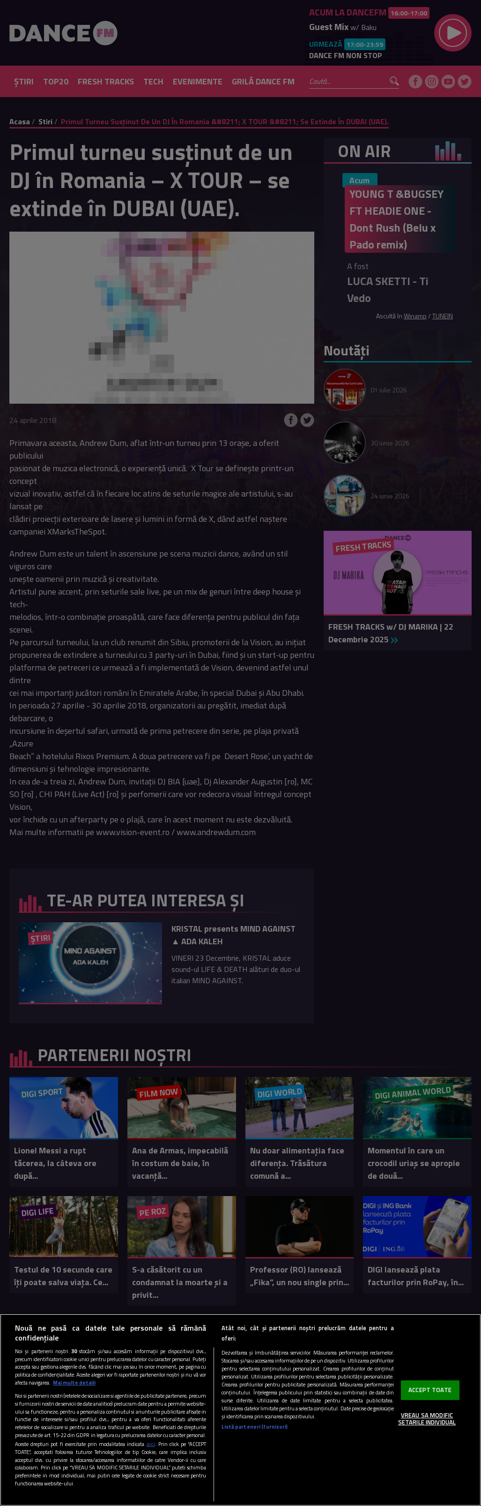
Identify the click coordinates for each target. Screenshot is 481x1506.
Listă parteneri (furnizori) (255, 1427)
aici (151, 1443)
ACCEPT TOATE (429, 1389)
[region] (240, 1410)
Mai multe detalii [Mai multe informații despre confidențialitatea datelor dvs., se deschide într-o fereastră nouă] (74, 1382)
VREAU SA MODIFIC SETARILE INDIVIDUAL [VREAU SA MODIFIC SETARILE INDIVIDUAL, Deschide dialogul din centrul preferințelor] (427, 1418)
